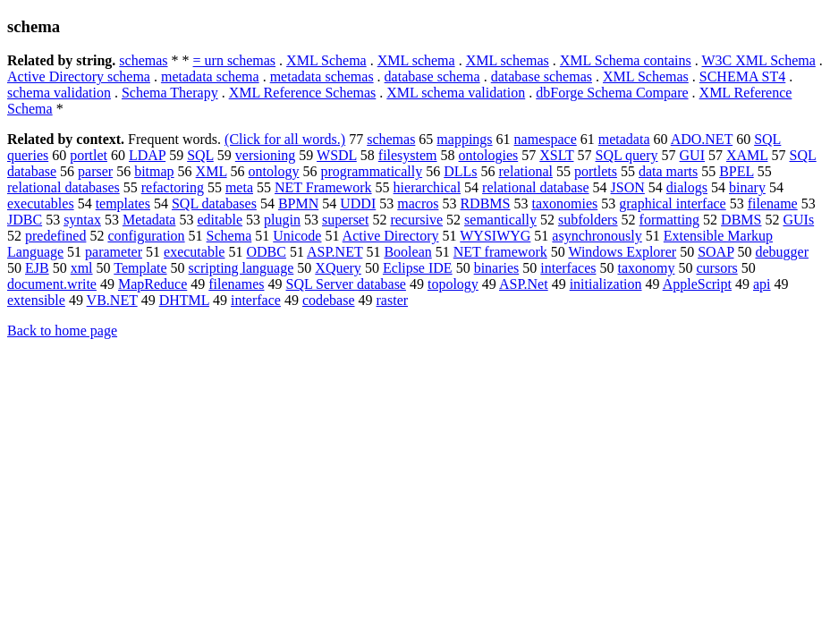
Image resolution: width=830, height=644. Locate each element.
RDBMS (485, 203)
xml (82, 267)
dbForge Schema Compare (612, 92)
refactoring (172, 187)
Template (140, 267)
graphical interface (672, 203)
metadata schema (210, 76)
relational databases (63, 187)
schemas (143, 60)
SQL (200, 155)
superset (345, 219)
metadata (624, 139)
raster (393, 300)
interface (256, 300)
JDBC (24, 219)
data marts (668, 171)
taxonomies (564, 203)
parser (95, 171)
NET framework (500, 251)
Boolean (407, 251)
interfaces (568, 267)
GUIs (798, 219)
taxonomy (645, 267)
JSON (628, 187)
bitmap (154, 171)
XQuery (338, 267)
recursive (416, 219)
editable (219, 219)
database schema (432, 76)
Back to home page (62, 330)
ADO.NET (702, 139)
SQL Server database (345, 284)
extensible (36, 300)
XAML (747, 155)
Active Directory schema (78, 76)
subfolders (588, 219)
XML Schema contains (625, 60)
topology (453, 284)
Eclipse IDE (418, 267)
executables (40, 203)
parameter (113, 251)
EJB (37, 267)
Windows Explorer (622, 251)
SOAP (715, 251)
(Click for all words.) (284, 139)
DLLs (460, 171)
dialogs (686, 187)
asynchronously (596, 235)
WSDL (337, 155)
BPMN (298, 203)
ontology (274, 171)
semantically (500, 219)
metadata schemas (322, 76)
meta (239, 187)
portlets (595, 171)
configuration (145, 235)
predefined (55, 235)
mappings (464, 139)
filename (773, 203)
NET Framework (323, 187)
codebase (328, 300)
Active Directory (391, 235)
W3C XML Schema (758, 60)
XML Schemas (646, 76)
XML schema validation (455, 92)
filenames (236, 284)
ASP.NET (334, 251)
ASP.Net (523, 284)
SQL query (626, 155)
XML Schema (326, 60)
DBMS (741, 219)
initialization (606, 284)
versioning (265, 155)
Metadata (149, 219)
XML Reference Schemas (303, 92)
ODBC (265, 251)
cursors (716, 267)
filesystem (407, 155)
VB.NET (112, 300)
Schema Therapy (170, 92)
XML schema (416, 60)
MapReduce (152, 284)
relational (526, 171)
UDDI (358, 203)
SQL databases (214, 203)
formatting (669, 219)
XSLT (556, 155)
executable (194, 251)
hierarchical (428, 187)
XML (211, 171)
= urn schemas (234, 60)
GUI (692, 155)
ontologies (489, 155)
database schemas (541, 76)
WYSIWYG (495, 235)
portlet (88, 155)
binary (747, 187)
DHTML (184, 300)
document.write (52, 284)
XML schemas (507, 60)
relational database (535, 187)
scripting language (241, 267)
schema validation (59, 92)
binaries (497, 267)
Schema (229, 235)
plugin (282, 219)
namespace (545, 139)
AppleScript (697, 284)
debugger (782, 251)
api (762, 284)
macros (417, 203)
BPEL (736, 171)
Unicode (297, 235)
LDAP (147, 155)
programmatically (371, 171)
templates (123, 203)
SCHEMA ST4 (742, 76)
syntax (82, 219)
